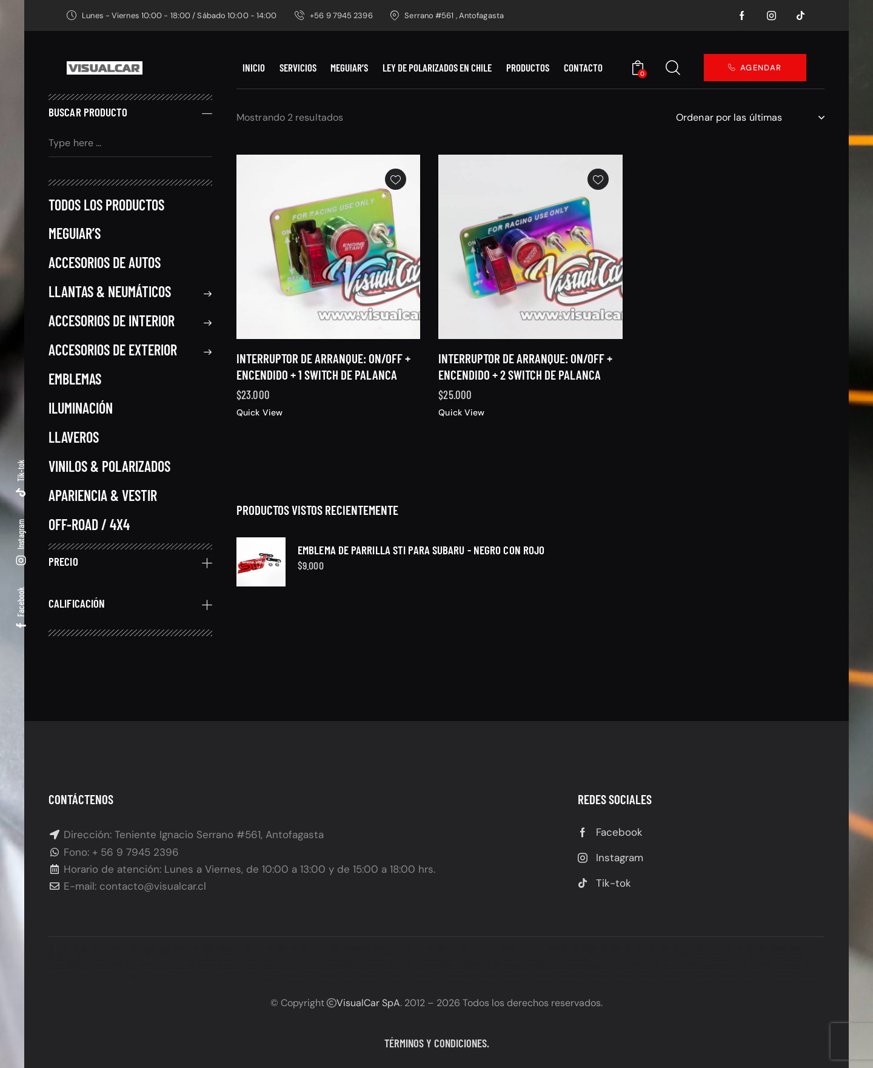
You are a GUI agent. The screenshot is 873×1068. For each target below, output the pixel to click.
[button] (395, 199)
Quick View (259, 432)
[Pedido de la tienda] (750, 117)
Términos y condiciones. (436, 1043)
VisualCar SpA (368, 1002)
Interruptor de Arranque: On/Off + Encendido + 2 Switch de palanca (525, 375)
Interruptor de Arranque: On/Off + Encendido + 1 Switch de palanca (323, 385)
